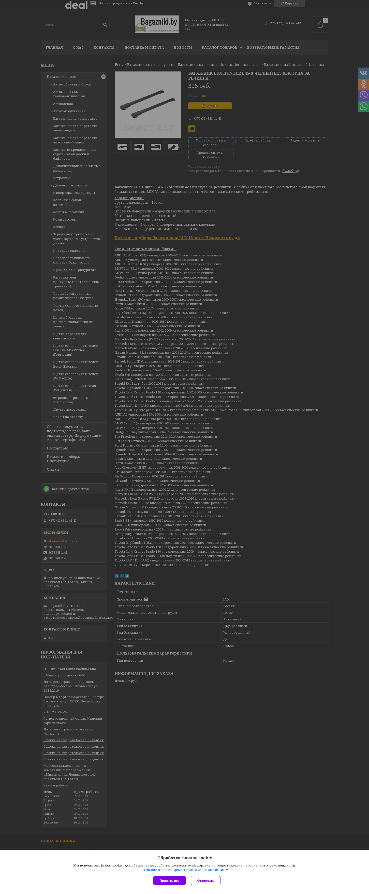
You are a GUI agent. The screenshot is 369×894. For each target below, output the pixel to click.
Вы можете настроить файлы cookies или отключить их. (182, 870)
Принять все (169, 880)
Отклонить (205, 880)
